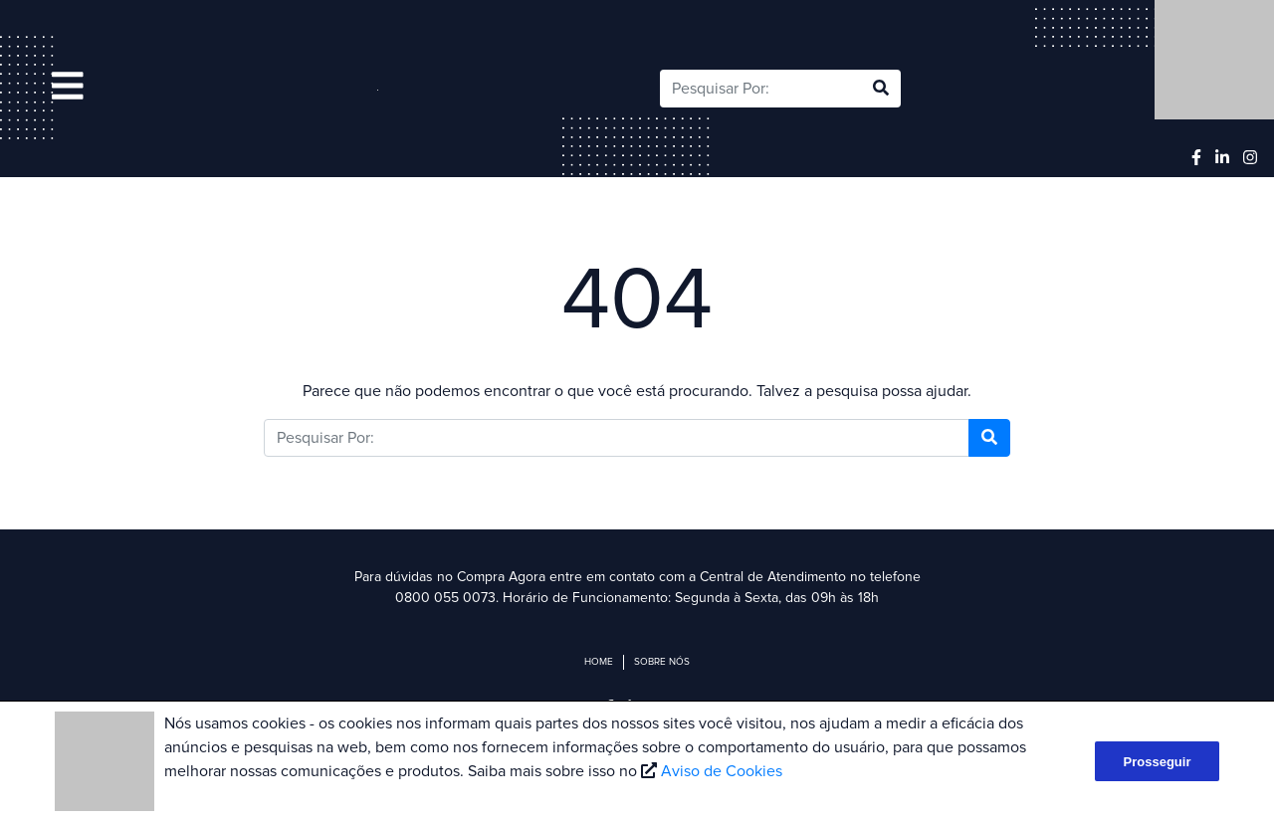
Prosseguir (1157, 761)
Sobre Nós (662, 662)
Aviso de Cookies (721, 771)
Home (598, 662)
